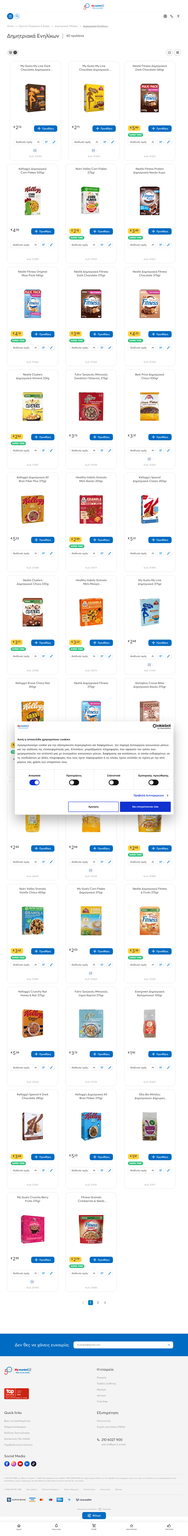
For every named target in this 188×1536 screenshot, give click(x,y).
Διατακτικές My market (17, 1438)
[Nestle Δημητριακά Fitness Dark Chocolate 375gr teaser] (91, 273)
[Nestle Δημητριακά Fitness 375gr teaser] (91, 685)
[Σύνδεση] (165, 16)
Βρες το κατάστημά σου (17, 1420)
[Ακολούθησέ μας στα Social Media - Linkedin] (27, 1463)
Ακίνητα (101, 1395)
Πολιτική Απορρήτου (50, 1489)
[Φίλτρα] (13, 52)
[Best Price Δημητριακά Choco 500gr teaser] (149, 376)
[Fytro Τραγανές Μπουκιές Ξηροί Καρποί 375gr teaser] (91, 993)
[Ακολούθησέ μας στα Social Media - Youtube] (20, 1463)
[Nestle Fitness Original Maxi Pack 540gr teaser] (32, 273)
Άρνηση (93, 806)
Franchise (102, 1401)
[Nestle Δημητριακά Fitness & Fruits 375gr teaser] (149, 890)
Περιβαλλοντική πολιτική (18, 1444)
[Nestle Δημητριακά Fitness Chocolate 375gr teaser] (149, 273)
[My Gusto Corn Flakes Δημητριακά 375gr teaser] (91, 890)
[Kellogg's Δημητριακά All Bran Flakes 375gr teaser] (91, 1096)
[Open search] (17, 16)
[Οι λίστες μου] (46, 142)
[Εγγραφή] (169, 1345)
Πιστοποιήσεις (89, 1489)
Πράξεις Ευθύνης (106, 1383)
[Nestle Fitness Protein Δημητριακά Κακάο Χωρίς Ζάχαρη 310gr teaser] (149, 170)
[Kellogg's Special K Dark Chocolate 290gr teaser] (32, 1096)
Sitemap (118, 1489)
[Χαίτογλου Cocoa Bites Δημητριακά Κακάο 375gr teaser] (149, 685)
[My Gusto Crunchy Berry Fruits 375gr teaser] (32, 1199)
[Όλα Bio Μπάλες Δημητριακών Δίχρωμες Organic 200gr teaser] (149, 1096)
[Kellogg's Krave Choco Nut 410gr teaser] (32, 685)
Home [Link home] (10, 26)
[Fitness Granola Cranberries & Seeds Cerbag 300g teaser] (91, 1199)
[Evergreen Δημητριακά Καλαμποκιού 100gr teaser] (149, 993)
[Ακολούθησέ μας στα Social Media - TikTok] (33, 1463)
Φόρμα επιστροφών (15, 1426)
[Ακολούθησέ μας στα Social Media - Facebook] (7, 1463)
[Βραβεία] (16, 1393)
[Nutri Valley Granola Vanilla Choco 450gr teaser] (32, 890)
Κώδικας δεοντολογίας (17, 1432)
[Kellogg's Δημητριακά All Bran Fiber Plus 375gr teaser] (32, 479)
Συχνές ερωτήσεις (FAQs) (111, 1426)
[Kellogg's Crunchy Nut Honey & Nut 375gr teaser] (32, 993)
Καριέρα (101, 1389)
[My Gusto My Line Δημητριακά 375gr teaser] (149, 582)
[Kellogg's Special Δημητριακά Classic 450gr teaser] (149, 479)
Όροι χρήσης (31, 1489)
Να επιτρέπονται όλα (145, 806)
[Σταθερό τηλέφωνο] (171, 16)
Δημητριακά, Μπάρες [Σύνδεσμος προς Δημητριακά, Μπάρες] (66, 26)
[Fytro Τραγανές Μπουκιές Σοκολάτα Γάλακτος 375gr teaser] (91, 376)
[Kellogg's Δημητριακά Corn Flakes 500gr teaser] (32, 170)
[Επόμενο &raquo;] (105, 1303)
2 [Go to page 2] (98, 1302)
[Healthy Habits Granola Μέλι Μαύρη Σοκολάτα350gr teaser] (91, 582)
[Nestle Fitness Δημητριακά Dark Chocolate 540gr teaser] (149, 67)
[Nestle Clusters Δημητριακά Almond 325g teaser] (32, 376)
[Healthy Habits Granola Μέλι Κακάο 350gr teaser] (91, 479)
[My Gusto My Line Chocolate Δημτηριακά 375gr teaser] (94, 67)
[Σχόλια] (54, 142)
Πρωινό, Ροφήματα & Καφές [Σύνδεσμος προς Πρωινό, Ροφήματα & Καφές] (34, 26)
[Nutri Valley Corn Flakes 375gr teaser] (91, 170)
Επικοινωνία (103, 1420)
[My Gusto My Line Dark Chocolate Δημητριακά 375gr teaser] (35, 67)
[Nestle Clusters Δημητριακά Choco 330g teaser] (32, 582)
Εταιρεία (101, 1377)
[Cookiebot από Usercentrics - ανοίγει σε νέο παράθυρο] (155, 726)
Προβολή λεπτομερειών (149, 795)
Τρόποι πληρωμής (71, 1489)
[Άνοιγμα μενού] (10, 16)
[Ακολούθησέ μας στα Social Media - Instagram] (13, 1463)
